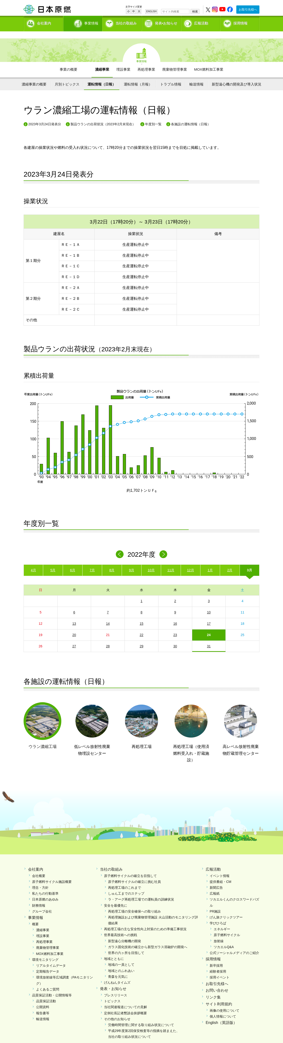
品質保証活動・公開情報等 (52, 987)
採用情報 (240, 22)
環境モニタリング (45, 951)
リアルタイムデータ (51, 957)
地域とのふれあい (121, 962)
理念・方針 (40, 879)
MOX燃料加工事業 (208, 61)
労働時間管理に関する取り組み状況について (141, 1017)
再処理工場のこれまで (124, 879)
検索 (195, 11)
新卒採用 (216, 957)
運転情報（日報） (101, 76)
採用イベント (219, 969)
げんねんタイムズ (117, 974)
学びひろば (218, 915)
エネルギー (222, 921)
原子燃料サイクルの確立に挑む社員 (134, 873)
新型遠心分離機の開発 (124, 933)
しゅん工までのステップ (126, 885)
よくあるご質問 (47, 981)
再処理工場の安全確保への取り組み (134, 903)
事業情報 (83, 22)
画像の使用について (224, 1002)
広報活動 (201, 22)
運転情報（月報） (138, 76)
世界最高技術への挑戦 (120, 927)
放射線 (219, 933)
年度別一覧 (153, 116)
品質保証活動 (46, 993)
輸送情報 (196, 76)
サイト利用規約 (219, 996)
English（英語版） (221, 1015)
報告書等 (42, 1005)
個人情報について (223, 1008)
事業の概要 (68, 61)
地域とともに (114, 951)
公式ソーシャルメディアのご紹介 (234, 945)
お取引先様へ (248, 9)
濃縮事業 (102, 61)
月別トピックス (67, 76)
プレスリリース (115, 987)
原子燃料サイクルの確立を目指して (130, 867)
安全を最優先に (115, 897)
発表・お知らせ (113, 981)
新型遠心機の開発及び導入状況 (236, 76)
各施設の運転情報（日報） (191, 116)
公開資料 (42, 999)
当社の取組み (126, 22)
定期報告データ (47, 963)
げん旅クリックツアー (226, 909)
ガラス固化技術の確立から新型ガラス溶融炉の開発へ (147, 939)
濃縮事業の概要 (34, 76)
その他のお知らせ (117, 1011)
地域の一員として (121, 956)
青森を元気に (118, 968)
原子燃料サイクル (227, 927)
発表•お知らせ (166, 22)
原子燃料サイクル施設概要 (52, 873)
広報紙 (215, 885)
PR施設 (215, 903)
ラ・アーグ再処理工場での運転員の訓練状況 (141, 891)
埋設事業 (123, 61)
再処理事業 (146, 61)
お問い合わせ (217, 982)
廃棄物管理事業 (174, 61)
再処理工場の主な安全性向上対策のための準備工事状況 (145, 921)
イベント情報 (219, 867)
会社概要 (38, 867)
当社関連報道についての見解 (125, 999)
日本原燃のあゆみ (45, 891)
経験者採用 (218, 963)
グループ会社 (42, 903)
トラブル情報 (170, 76)
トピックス (112, 993)
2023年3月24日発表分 (44, 116)
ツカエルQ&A (224, 939)
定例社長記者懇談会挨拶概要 (125, 1005)
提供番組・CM (220, 873)
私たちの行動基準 (45, 885)
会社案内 (44, 22)
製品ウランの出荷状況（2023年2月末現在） (103, 116)
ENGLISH (151, 11)
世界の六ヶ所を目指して (126, 945)
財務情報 (38, 897)
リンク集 (213, 989)
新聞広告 (216, 879)
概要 (35, 916)
